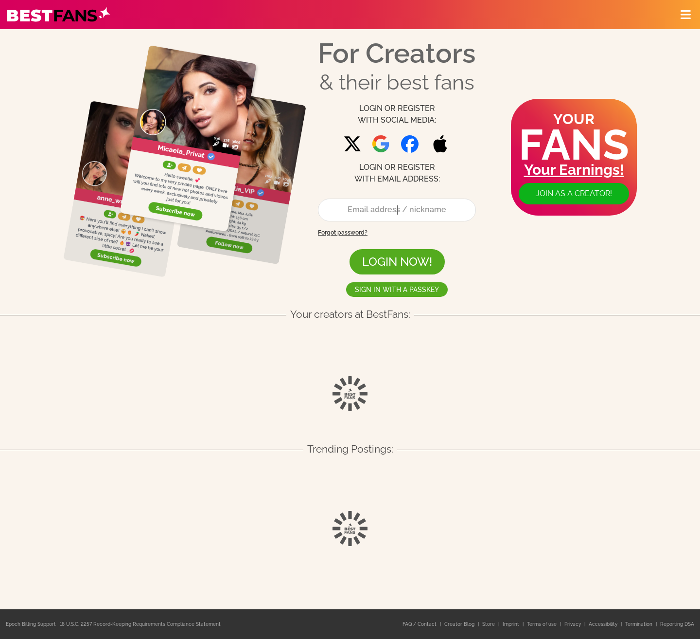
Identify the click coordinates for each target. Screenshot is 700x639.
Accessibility (604, 624)
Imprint (512, 624)
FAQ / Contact (420, 624)
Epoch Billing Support (31, 624)
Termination (639, 624)
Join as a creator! (574, 193)
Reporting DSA (677, 624)
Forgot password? (343, 232)
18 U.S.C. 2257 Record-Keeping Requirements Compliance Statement (140, 624)
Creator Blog (460, 624)
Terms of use (542, 624)
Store (489, 624)
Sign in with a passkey (397, 289)
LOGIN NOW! (397, 262)
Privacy (573, 624)
